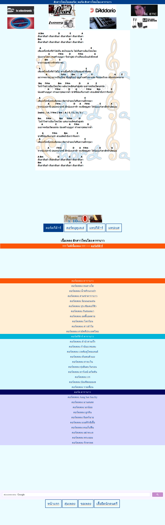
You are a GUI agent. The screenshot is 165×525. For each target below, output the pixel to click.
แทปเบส (113, 228)
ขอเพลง (86, 503)
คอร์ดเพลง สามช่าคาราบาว (82, 296)
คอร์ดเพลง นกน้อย (82, 407)
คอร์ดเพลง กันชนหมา (82, 311)
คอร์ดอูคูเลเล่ (75, 228)
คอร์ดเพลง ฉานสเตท (83, 402)
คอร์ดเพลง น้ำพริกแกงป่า (82, 291)
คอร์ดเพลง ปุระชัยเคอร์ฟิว (82, 306)
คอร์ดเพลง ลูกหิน (82, 412)
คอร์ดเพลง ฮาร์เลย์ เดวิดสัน (82, 372)
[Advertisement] (83, 467)
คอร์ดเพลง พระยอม (82, 437)
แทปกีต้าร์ (96, 228)
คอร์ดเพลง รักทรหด (82, 442)
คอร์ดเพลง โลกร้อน (82, 321)
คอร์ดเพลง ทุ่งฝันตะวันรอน (82, 366)
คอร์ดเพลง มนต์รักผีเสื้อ (82, 422)
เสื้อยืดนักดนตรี (106, 503)
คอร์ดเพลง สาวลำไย (82, 326)
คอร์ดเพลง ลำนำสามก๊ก (82, 341)
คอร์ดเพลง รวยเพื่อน (82, 387)
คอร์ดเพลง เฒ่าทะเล (82, 432)
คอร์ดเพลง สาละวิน (82, 361)
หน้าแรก (53, 503)
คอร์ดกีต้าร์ (53, 228)
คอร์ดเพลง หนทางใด (82, 286)
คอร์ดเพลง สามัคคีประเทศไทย (82, 331)
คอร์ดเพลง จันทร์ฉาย (82, 417)
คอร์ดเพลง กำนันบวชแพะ (82, 346)
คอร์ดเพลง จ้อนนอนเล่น (82, 301)
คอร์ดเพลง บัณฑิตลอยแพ (82, 382)
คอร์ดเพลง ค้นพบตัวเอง (82, 356)
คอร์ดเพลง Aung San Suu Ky (82, 397)
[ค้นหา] (76, 494)
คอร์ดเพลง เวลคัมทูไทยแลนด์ (82, 351)
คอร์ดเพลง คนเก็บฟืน (82, 427)
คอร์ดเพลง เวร (82, 377)
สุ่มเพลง (69, 503)
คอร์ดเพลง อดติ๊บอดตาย (82, 316)
